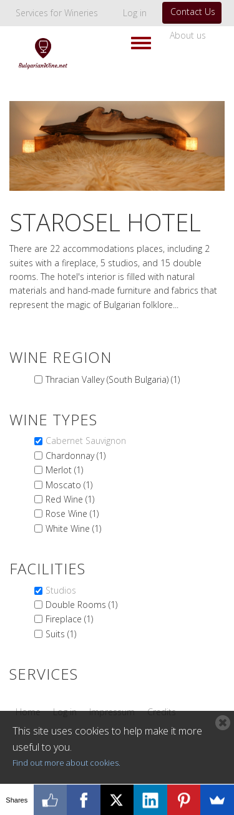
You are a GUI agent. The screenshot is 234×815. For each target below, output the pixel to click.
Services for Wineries (57, 13)
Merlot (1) (64, 470)
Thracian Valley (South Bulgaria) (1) (113, 379)
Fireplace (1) (69, 619)
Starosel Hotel (105, 222)
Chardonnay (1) (75, 455)
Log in (135, 13)
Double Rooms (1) (81, 604)
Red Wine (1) (70, 499)
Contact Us (192, 11)
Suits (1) (61, 634)
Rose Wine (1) (72, 513)
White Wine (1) (73, 528)
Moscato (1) (69, 485)
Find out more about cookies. (66, 762)
